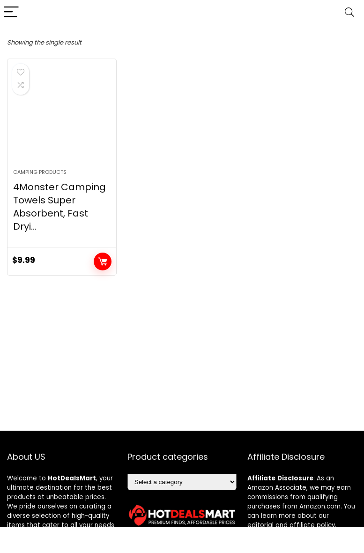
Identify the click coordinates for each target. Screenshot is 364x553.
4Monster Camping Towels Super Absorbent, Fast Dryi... (59, 206)
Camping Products (40, 172)
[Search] (349, 12)
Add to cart (102, 261)
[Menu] (11, 12)
